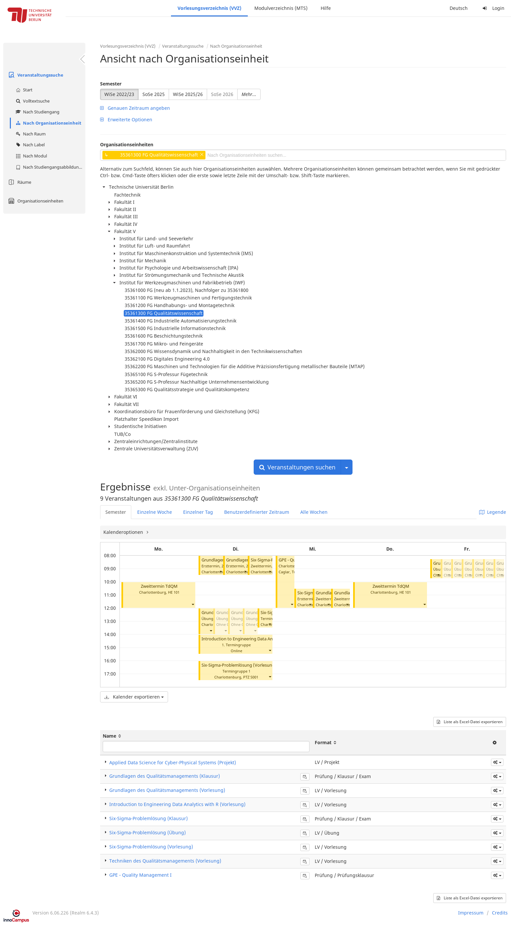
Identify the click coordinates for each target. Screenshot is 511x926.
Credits (500, 913)
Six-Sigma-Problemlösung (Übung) (147, 832)
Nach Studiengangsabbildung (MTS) (49, 167)
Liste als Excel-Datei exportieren (469, 721)
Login (492, 8)
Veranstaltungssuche (35, 75)
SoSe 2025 (153, 94)
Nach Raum (30, 134)
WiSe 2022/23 (119, 94)
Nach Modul (30, 156)
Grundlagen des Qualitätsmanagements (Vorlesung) (167, 790)
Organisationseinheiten (35, 201)
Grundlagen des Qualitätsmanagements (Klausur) (164, 776)
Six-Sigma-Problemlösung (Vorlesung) (239, 665)
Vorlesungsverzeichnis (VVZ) (209, 8)
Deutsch (459, 8)
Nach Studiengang (36, 112)
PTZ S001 (250, 677)
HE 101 (174, 592)
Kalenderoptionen (123, 532)
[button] (192, 604)
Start (23, 90)
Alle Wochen (314, 512)
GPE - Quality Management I (140, 875)
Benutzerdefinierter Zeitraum (256, 512)
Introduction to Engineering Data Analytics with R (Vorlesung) (262, 639)
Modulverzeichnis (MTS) (281, 8)
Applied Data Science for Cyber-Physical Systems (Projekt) (172, 762)
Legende (492, 512)
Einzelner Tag (198, 512)
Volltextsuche (32, 101)
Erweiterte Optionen (126, 119)
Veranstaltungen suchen (297, 467)
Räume (19, 182)
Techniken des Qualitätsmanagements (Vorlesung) (165, 861)
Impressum (470, 913)
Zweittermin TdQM (159, 586)
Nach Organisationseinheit (47, 123)
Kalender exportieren (134, 697)
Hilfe (326, 8)
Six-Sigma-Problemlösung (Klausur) (148, 818)
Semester (110, 84)
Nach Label (29, 145)
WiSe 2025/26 (188, 94)
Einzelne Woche (154, 512)
